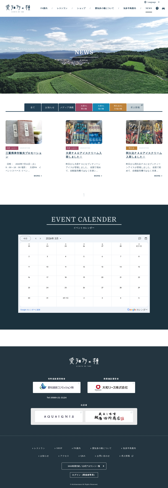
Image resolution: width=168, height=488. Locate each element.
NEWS (149, 8)
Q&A (83, 456)
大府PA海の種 (101, 107)
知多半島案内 (129, 8)
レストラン (62, 8)
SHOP (59, 448)
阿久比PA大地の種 (118, 107)
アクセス (64, 456)
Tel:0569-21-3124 (56, 397)
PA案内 (43, 8)
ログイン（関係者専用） (84, 475)
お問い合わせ (103, 456)
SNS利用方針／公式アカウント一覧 (84, 466)
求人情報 (135, 107)
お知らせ (49, 107)
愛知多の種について (104, 8)
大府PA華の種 (84, 107)
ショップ (81, 8)
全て (33, 107)
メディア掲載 (67, 107)
